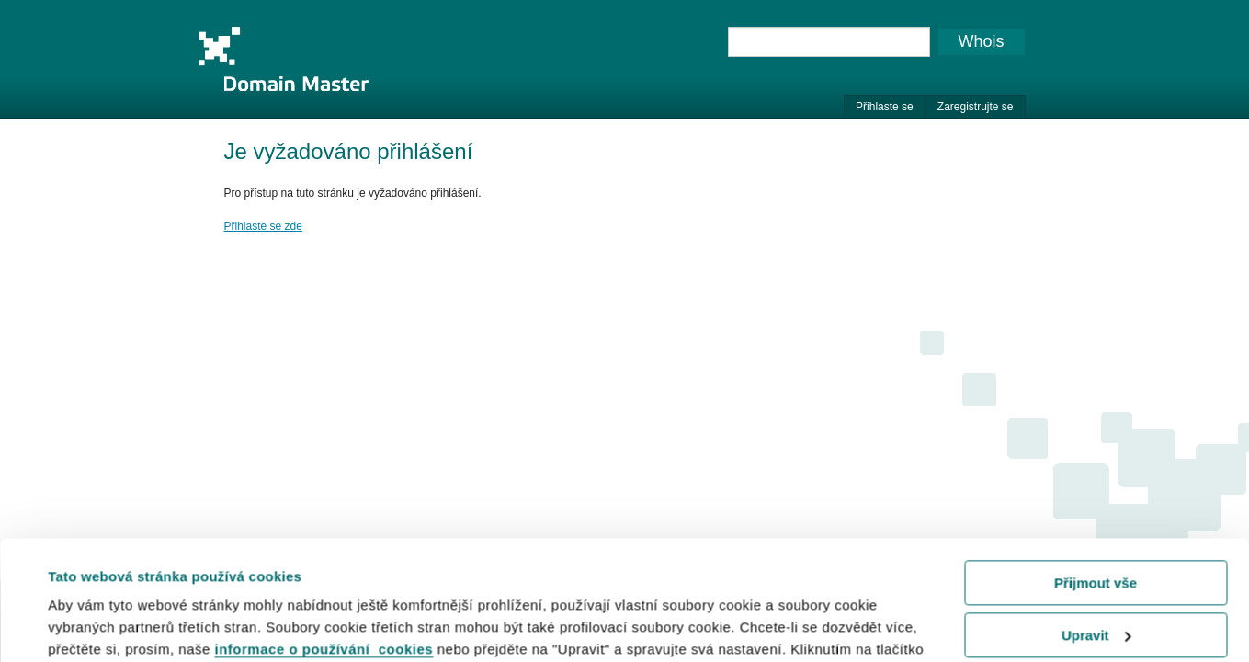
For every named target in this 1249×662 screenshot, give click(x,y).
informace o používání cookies (324, 530)
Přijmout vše (1095, 464)
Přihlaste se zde (263, 226)
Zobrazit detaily (99, 625)
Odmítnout (1095, 568)
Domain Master (283, 59)
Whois (981, 41)
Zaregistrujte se (975, 106)
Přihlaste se (885, 106)
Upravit (1096, 515)
